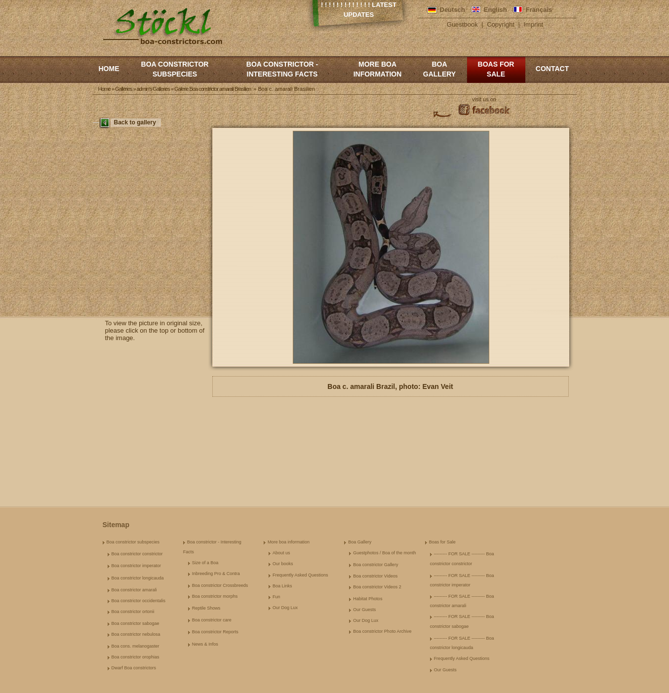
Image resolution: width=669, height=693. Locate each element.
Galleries (123, 89)
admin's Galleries (153, 89)
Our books (283, 563)
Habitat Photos (367, 598)
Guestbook (462, 24)
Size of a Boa (205, 562)
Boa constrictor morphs (215, 596)
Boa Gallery (439, 69)
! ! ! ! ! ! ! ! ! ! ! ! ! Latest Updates (358, 9)
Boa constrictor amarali (134, 589)
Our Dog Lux (285, 607)
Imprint (534, 24)
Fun (276, 596)
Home (109, 69)
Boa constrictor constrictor (137, 553)
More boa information (378, 69)
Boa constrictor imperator (136, 565)
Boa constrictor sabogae (135, 623)
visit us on (484, 99)
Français (539, 9)
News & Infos (205, 644)
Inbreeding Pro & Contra (216, 573)
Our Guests (364, 609)
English (495, 9)
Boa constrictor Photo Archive (382, 631)
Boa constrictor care (212, 619)
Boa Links (282, 585)
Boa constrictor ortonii (133, 611)
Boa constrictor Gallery (375, 564)
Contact (552, 69)
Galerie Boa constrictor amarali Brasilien (212, 89)
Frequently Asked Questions (300, 575)
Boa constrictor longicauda (138, 578)
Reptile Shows (206, 608)
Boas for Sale (496, 69)
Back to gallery (135, 122)
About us (281, 552)
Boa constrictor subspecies (175, 69)
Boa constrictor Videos (375, 576)
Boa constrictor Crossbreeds (220, 585)
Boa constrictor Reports (215, 631)
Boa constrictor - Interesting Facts (282, 69)
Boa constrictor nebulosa (136, 634)
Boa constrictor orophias (135, 656)
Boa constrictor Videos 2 (377, 586)
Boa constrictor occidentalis (139, 600)
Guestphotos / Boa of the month (384, 552)
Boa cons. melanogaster (135, 646)
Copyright (500, 24)
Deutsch (452, 9)
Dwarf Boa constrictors (134, 667)
